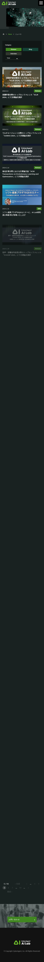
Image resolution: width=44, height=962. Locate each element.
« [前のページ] (26, 883)
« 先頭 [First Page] (17, 883)
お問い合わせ (22, 919)
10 (20, 887)
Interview (14, 54)
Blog (30, 49)
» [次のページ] (28, 887)
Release (13, 49)
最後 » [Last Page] (9, 891)
